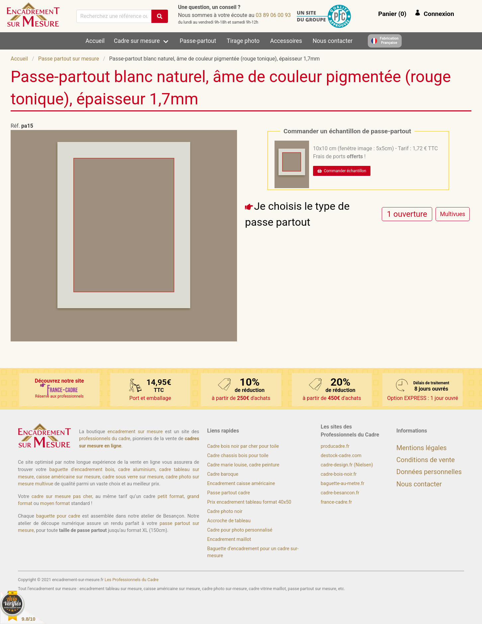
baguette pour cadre (58, 516)
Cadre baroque (222, 474)
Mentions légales (421, 448)
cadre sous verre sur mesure (133, 477)
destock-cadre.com (341, 455)
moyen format (55, 503)
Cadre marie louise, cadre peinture (243, 465)
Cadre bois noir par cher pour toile (243, 446)
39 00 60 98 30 (273, 15)
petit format (171, 496)
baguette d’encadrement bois (81, 469)
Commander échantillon (341, 171)
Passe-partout (198, 41)
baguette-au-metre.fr (342, 483)
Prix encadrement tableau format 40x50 (249, 502)
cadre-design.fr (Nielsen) (347, 465)
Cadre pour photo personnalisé (239, 530)
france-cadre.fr (336, 502)
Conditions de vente (425, 460)
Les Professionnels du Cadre (132, 579)
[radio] (407, 214)
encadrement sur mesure (135, 432)
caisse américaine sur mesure (68, 477)
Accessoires (286, 41)
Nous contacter (333, 41)
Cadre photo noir (224, 511)
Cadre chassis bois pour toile (238, 455)
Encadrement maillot (229, 539)
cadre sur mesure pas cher (62, 496)
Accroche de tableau (229, 521)
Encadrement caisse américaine (241, 483)
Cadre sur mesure (137, 41)
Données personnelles (429, 472)
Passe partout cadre (228, 493)
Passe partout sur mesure (68, 59)
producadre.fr (335, 446)
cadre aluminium (136, 469)
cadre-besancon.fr (340, 493)
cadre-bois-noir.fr (339, 474)
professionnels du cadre (104, 438)
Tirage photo (243, 41)
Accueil (95, 41)
